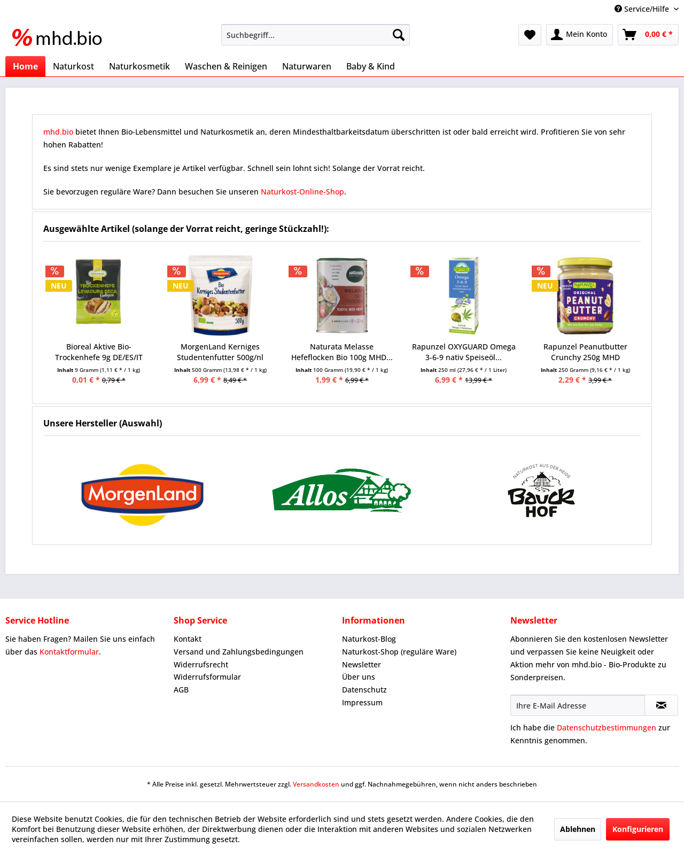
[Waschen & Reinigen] (226, 66)
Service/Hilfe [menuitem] (643, 9)
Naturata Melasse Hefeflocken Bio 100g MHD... (342, 351)
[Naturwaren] (307, 66)
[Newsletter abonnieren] (661, 705)
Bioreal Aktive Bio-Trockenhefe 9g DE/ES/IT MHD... (99, 352)
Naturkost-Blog (369, 639)
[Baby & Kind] (370, 66)
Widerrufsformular (207, 677)
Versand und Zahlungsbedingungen (239, 652)
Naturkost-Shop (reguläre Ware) (399, 652)
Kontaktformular (69, 652)
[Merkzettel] (529, 34)
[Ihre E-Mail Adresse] (577, 705)
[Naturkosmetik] (139, 66)
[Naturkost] (73, 66)
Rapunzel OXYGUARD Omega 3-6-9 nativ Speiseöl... (464, 351)
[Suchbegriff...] (315, 34)
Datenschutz (364, 689)
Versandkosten (316, 784)
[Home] (25, 66)
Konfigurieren (637, 829)
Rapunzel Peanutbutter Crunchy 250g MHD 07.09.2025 (585, 352)
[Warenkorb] (648, 34)
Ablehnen (577, 829)
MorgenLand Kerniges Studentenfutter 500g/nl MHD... (220, 352)
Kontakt (187, 639)
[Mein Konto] (579, 34)
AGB (181, 689)
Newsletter (361, 664)
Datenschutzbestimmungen (606, 727)
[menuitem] (315, 34)
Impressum (362, 702)
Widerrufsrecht (201, 664)
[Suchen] (398, 34)
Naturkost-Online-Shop (302, 191)
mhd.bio (58, 132)
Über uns (358, 677)
